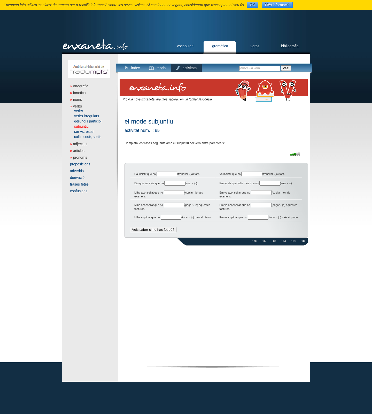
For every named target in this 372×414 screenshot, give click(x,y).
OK (252, 5)
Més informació (277, 5)
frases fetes (79, 184)
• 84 (293, 241)
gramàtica (220, 46)
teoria (161, 68)
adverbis (77, 171)
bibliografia (290, 46)
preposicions (80, 164)
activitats (190, 68)
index (135, 68)
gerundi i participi (88, 121)
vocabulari (185, 46)
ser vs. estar (84, 131)
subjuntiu (81, 126)
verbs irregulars (86, 116)
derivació (77, 177)
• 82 (274, 241)
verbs (255, 46)
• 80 (264, 241)
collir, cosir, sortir (87, 137)
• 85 (303, 241)
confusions (78, 191)
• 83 (283, 241)
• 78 (254, 241)
